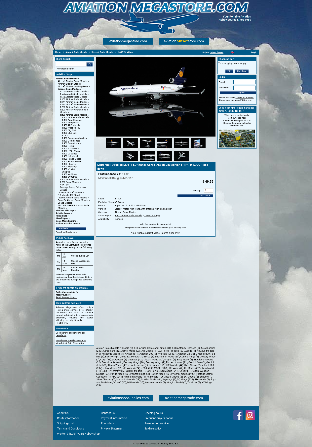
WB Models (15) (135, 382)
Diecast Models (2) (153, 359)
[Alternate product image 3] (147, 148)
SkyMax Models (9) (151, 379)
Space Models (65, 203)
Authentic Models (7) (113, 353)
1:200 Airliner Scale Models (73, 107)
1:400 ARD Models (71, 125)
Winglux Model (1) (176, 382)
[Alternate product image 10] (181, 160)
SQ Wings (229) (185, 379)
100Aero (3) (126, 348)
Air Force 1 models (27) (171, 350)
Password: (224, 87)
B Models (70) (203, 353)
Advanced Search (65, 68)
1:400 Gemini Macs (71, 143)
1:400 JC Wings (69, 153)
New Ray (64, 184)
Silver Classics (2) (105, 379)
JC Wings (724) (131, 368)
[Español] (237, 52)
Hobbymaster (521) (140, 365)
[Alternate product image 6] (198, 148)
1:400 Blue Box (69, 133)
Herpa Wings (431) (118, 365)
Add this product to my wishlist (155, 224)
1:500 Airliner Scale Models (73, 179)
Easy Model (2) (185, 359)
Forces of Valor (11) (176, 362)
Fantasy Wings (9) (155, 362)
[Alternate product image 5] (181, 148)
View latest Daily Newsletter (70, 343)
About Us (62, 413)
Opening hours (154, 413)
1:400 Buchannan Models (74, 138)
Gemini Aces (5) (196, 362)
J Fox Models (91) (112, 368)
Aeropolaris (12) (111, 350)
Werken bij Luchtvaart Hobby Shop (78, 433)
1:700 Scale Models (69, 182)
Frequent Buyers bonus (159, 418)
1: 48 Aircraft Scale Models (73, 94)
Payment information (114, 418)
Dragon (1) (170, 359)
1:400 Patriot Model (71, 161)
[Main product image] (155, 135)
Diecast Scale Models (69, 89)
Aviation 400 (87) (167, 353)
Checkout (242, 71)
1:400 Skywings (69, 166)
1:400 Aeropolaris (70, 122)
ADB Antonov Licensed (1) (186, 348)
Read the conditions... (66, 297)
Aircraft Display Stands (69, 84)
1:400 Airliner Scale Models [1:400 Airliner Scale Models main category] (75, 117)
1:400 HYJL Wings (71, 151)
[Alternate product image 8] (147, 160)
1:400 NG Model (70, 156)
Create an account (245, 97)
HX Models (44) (174, 365)
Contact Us (108, 413)
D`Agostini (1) (119, 359)
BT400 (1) (148, 356)
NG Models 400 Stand (69, 195)
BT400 (65, 135)
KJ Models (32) (192, 368)
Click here (247, 100)
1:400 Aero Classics (72, 120)
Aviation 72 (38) (186, 353)
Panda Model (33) (119, 374)
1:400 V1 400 (68, 169)
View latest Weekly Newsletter (71, 340)
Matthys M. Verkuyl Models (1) (129, 371)
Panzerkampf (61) (140, 374)
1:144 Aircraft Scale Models (74, 102)
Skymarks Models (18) (128, 379)
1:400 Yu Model (69, 174)
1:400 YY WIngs (69, 177)
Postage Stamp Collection (73, 187)
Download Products (65, 232)
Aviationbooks (63, 213)
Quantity (196, 190)
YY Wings (119, 202)
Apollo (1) (190, 350)
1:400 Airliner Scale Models (73, 115)
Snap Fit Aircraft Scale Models (73, 200)
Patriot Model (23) (160, 374)
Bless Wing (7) (112, 356)
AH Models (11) (149, 350)
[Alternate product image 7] (130, 160)
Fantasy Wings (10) (133, 362)
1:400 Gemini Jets (71, 141)
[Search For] (71, 64)
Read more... (62, 323)
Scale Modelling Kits (66, 221)
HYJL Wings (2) (192, 365)
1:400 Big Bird (69, 130)
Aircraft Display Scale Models (72, 81)
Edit (229, 71)
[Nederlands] (227, 52)
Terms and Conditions (70, 428)
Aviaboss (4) (131, 353)
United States (216, 52)
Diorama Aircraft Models (70, 192)
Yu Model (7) (194, 382)
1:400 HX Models (70, 148)
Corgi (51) (105, 359)
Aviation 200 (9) (148, 353)
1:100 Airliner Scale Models (73, 99)
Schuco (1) (205, 376)
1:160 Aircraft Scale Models (74, 104)
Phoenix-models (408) (183, 374)
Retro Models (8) (174, 376)
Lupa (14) (107, 371)
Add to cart (205, 195)
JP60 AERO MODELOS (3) (154, 368)
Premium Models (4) (135, 376)
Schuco (63, 190)
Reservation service (157, 423)
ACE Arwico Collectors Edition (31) (152, 348)
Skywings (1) (169, 379)
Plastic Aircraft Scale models (72, 197)
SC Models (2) (191, 376)
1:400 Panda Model (71, 159)
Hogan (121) (158, 365)
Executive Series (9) (112, 362)
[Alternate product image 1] (113, 148)
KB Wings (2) (176, 368)
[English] (232, 52)
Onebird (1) (185, 371)
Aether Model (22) (130, 350)
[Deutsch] (242, 52)
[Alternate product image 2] (130, 148)
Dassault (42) (135, 359)
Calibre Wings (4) (189, 356)
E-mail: (222, 82)
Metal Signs (62, 218)
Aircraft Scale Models (67, 78)
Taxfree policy (153, 428)
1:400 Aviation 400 (71, 128)
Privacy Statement (112, 428)
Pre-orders (107, 423)
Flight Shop (61, 216)
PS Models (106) (155, 376)
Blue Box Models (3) (131, 356)
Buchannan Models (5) (167, 356)
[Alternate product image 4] (164, 148)
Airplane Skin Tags (65, 210)
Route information (68, 418)
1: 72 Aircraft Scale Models (73, 97)
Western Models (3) (155, 382)
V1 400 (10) (119, 382)
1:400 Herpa (68, 146)
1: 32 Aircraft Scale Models (73, 91)
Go (90, 64)
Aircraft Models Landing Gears (73, 86)
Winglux (66, 172)
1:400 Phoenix (69, 164)
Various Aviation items (67, 223)
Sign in (241, 92)
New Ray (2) (152, 371)
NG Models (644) (169, 371)
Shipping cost (65, 423)
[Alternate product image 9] (164, 160)
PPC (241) (117, 376)
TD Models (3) (202, 379)
